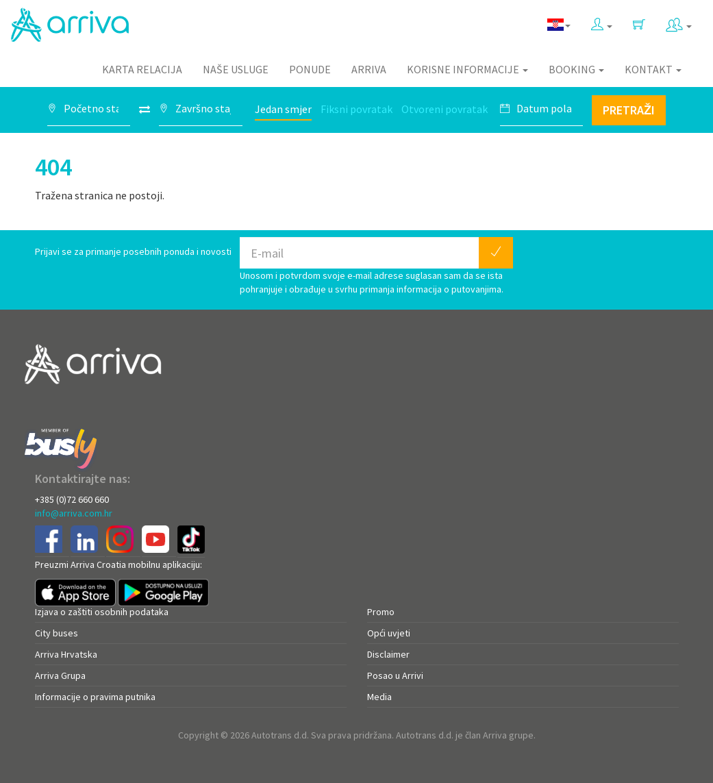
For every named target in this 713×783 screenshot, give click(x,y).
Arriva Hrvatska (66, 654)
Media (379, 697)
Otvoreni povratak (444, 109)
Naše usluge (235, 69)
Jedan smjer (283, 109)
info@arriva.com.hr (73, 513)
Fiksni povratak (356, 109)
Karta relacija (142, 69)
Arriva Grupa (60, 675)
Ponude (310, 69)
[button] (602, 21)
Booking (576, 69)
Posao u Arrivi (395, 675)
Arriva (368, 69)
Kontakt (653, 69)
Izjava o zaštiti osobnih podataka (101, 612)
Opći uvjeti (388, 633)
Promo (381, 612)
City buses (56, 633)
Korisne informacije (467, 69)
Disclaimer (388, 654)
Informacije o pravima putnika (95, 697)
